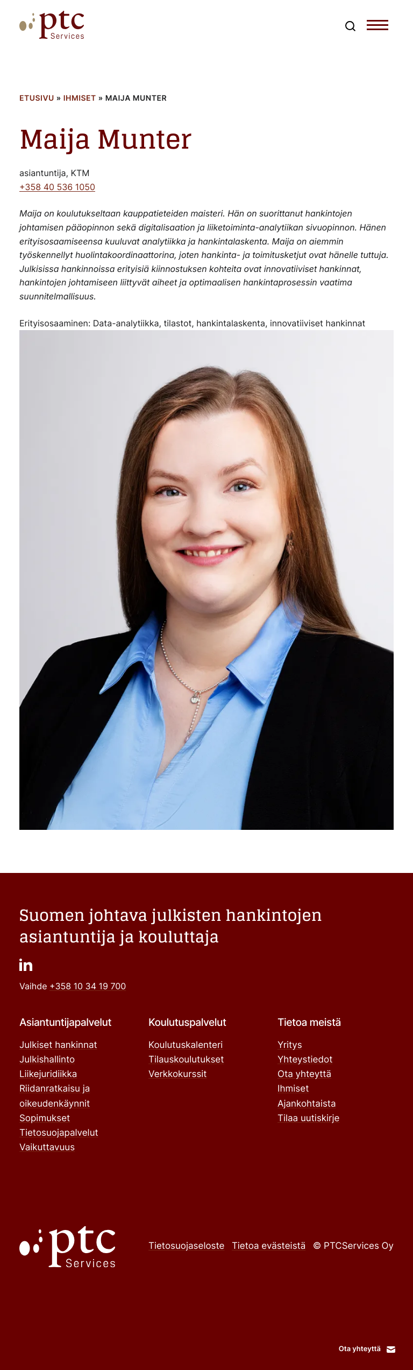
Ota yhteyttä (304, 1074)
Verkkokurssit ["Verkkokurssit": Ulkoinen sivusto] (177, 1074)
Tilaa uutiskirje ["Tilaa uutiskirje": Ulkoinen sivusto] (308, 1118)
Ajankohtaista (306, 1104)
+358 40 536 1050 (57, 186)
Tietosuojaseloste (186, 1246)
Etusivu (36, 98)
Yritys (289, 1045)
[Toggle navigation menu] (377, 27)
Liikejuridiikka (48, 1074)
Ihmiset (79, 98)
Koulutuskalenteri (185, 1045)
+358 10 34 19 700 (87, 986)
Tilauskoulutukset (186, 1059)
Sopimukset (44, 1118)
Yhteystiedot (304, 1059)
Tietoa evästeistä (268, 1246)
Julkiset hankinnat (58, 1045)
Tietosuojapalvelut (58, 1133)
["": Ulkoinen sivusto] (25, 964)
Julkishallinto (47, 1059)
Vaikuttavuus (47, 1147)
